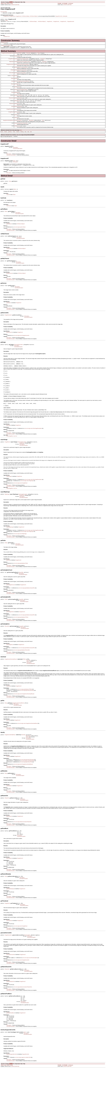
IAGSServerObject (25, 16)
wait (25, 139)
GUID (26, 130)
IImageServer (6, 16)
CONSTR (13, 4)
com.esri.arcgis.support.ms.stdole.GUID (23, 1091)
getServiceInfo (17, 115)
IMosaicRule (31, 127)
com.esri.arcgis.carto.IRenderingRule (30, 987)
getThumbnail (17, 118)
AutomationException (19, 224)
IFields (12, 81)
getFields (16, 81)
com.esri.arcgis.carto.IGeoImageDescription (33, 442)
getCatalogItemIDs (18, 72)
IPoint (43, 127)
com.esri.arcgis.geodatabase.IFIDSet (21, 636)
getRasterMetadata (18, 112)
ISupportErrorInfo (58, 16)
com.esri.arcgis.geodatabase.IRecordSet (22, 670)
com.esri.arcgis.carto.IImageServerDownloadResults (24, 715)
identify (15, 127)
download (16, 54)
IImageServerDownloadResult (23, 85)
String (39, 54)
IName (12, 87)
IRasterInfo (11, 109)
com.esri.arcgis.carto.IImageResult (20, 498)
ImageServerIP (4, 43)
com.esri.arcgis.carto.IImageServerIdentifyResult (23, 788)
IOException (15, 155)
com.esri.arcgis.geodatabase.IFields (21, 581)
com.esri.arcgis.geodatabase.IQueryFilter (27, 606)
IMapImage (11, 63)
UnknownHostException (17, 156)
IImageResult (11, 60)
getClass (10, 139)
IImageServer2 (12, 16)
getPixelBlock (17, 106)
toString (21, 139)
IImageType (42, 60)
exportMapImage (17, 63)
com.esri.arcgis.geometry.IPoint (26, 786)
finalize (5, 139)
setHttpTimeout (17, 133)
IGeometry (28, 54)
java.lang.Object (4, 11)
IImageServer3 (19, 16)
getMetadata (16, 97)
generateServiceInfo (18, 66)
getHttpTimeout (17, 91)
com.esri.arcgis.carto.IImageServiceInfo (21, 348)
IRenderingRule (26, 66)
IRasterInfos (11, 103)
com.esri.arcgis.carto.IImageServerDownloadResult (27, 745)
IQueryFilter (25, 69)
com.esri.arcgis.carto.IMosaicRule (27, 784)
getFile (15, 85)
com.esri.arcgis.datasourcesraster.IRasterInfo (22, 847)
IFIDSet (20, 54)
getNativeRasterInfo (18, 103)
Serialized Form (7, 37)
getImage (16, 94)
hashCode (16, 124)
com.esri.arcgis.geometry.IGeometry (27, 711)
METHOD (17, 4)
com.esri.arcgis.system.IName (20, 237)
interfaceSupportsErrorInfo (19, 130)
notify (14, 139)
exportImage (16, 60)
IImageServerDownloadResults (7, 54)
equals (15, 57)
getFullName (16, 88)
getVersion (16, 121)
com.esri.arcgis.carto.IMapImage (20, 550)
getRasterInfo (17, 109)
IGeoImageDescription (24, 60)
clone (2, 139)
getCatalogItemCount (18, 69)
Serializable (65, 16)
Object (6, 20)
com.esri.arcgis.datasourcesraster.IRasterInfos (23, 1017)
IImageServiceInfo (10, 66)
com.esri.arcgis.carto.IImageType (26, 496)
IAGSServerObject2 (34, 16)
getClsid (15, 78)
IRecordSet (11, 75)
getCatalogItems (17, 75)
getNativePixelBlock (18, 100)
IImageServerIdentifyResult (8, 127)
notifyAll (17, 139)
